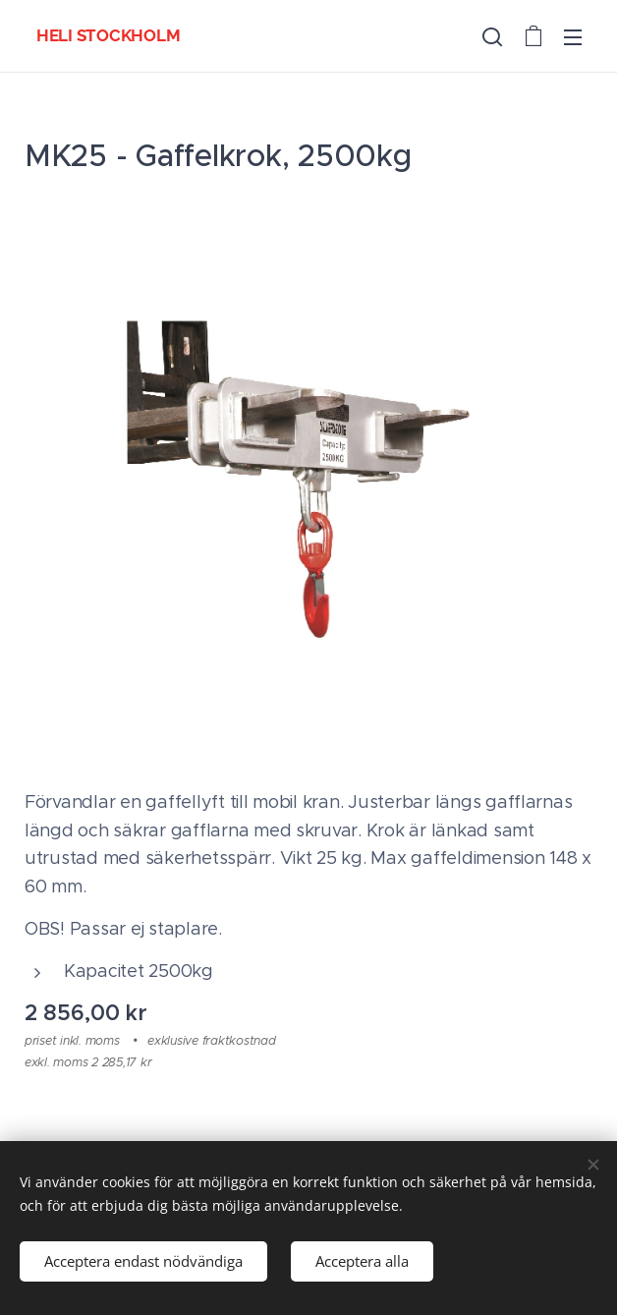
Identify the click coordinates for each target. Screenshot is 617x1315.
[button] (492, 36)
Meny (573, 37)
